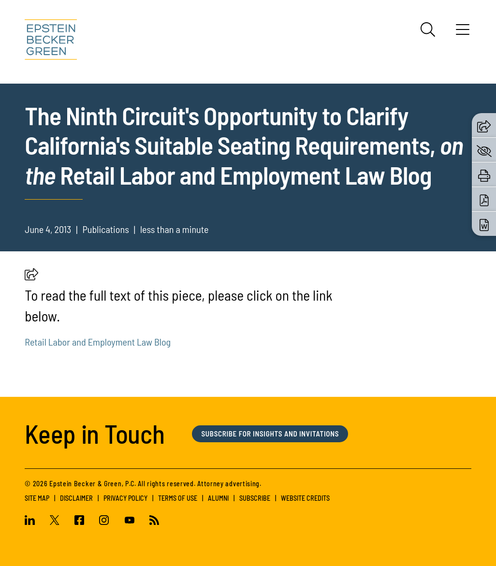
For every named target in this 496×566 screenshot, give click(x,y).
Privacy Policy (125, 498)
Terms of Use (177, 498)
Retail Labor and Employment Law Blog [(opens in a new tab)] (98, 342)
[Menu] (462, 33)
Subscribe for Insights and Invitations (270, 433)
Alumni (218, 498)
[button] (31, 276)
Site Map (37, 498)
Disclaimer (76, 498)
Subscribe (254, 498)
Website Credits (305, 498)
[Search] (428, 29)
